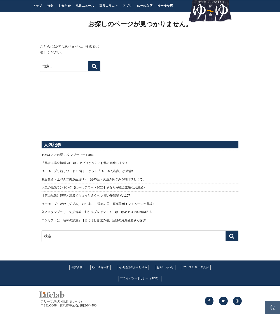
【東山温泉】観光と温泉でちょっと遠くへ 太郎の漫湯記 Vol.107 (86, 195)
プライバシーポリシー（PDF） (140, 278)
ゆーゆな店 (165, 5)
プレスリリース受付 (196, 267)
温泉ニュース (85, 5)
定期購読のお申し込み (133, 267)
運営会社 (76, 267)
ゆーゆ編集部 (100, 267)
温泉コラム (109, 5)
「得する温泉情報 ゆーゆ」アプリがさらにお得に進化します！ (85, 163)
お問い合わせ (165, 267)
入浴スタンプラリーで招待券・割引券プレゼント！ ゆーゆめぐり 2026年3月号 (97, 212)
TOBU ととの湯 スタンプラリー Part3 (68, 155)
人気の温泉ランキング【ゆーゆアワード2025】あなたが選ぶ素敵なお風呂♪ (93, 187)
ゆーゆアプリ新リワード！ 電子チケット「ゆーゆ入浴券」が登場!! (87, 171)
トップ (37, 5)
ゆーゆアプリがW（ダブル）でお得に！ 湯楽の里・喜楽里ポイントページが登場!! (98, 204)
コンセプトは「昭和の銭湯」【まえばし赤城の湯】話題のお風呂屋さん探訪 (94, 220)
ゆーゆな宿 (144, 5)
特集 (50, 5)
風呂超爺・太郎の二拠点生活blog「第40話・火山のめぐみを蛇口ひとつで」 (94, 179)
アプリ (127, 5)
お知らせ (64, 5)
